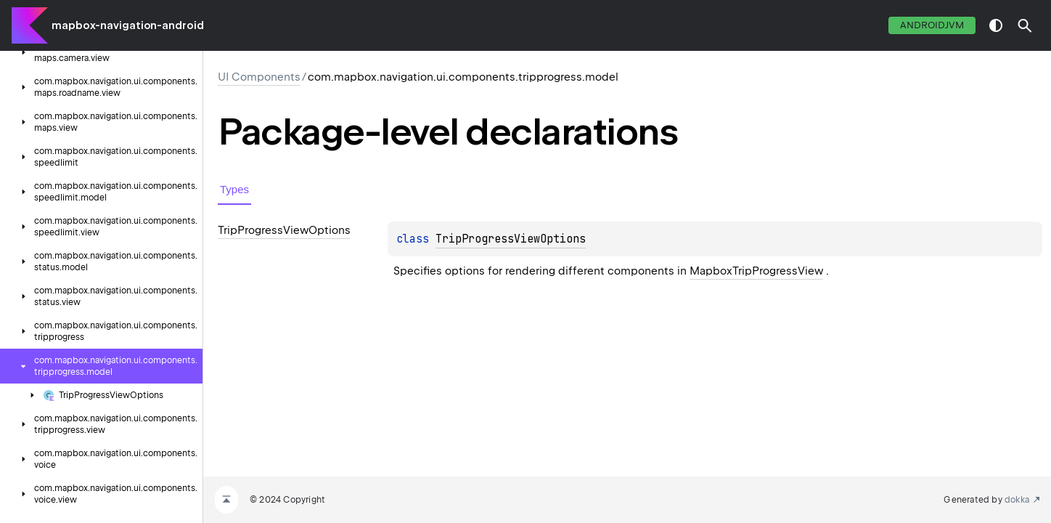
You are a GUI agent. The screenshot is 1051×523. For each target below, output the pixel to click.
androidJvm (932, 25)
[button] (1024, 25)
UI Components (259, 77)
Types (234, 189)
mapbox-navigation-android (128, 25)
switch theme (995, 25)
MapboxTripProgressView (756, 270)
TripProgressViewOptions (510, 239)
